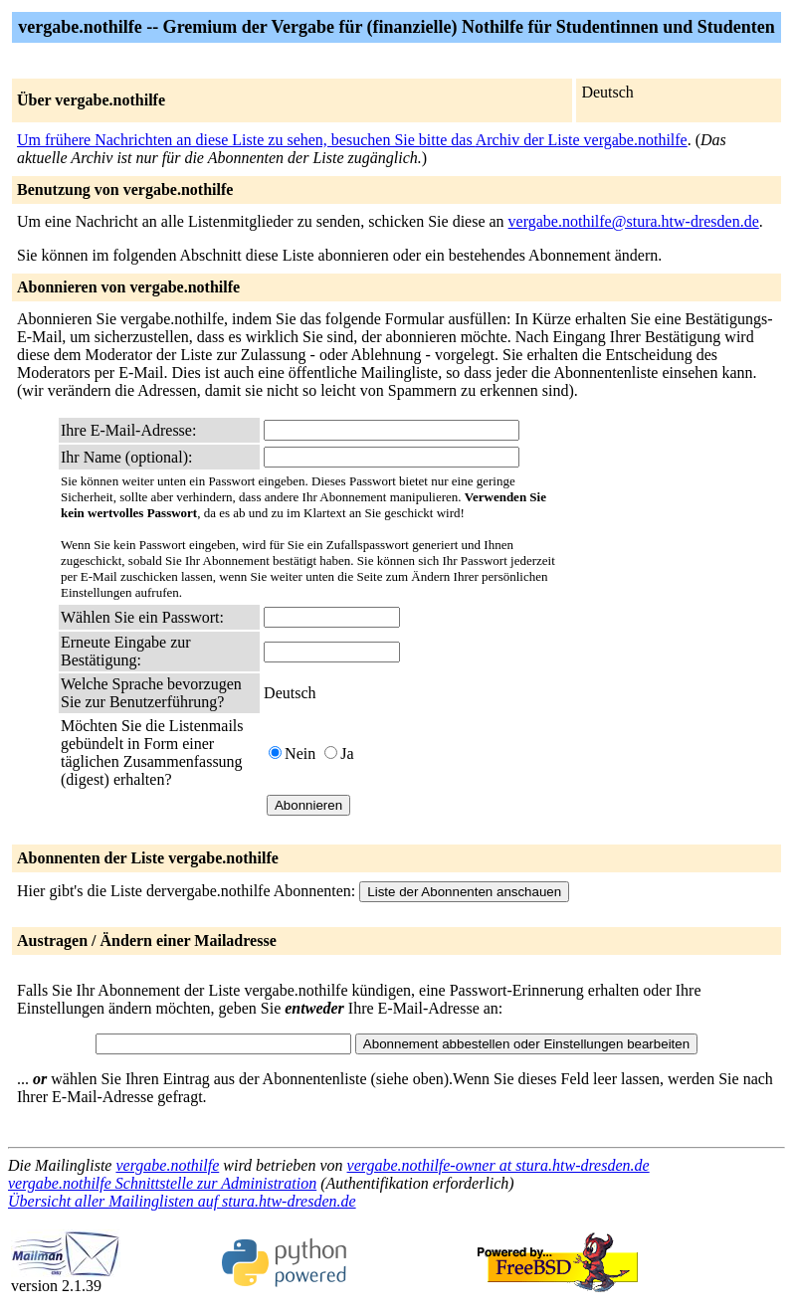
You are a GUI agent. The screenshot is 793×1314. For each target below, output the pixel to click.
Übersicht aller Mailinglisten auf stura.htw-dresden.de (182, 1201)
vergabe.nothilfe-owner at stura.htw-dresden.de (498, 1165)
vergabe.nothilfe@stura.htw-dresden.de (633, 221)
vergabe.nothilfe (167, 1165)
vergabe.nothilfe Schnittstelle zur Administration (162, 1183)
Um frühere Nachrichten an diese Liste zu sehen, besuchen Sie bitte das (246, 139)
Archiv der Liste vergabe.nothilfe (582, 139)
